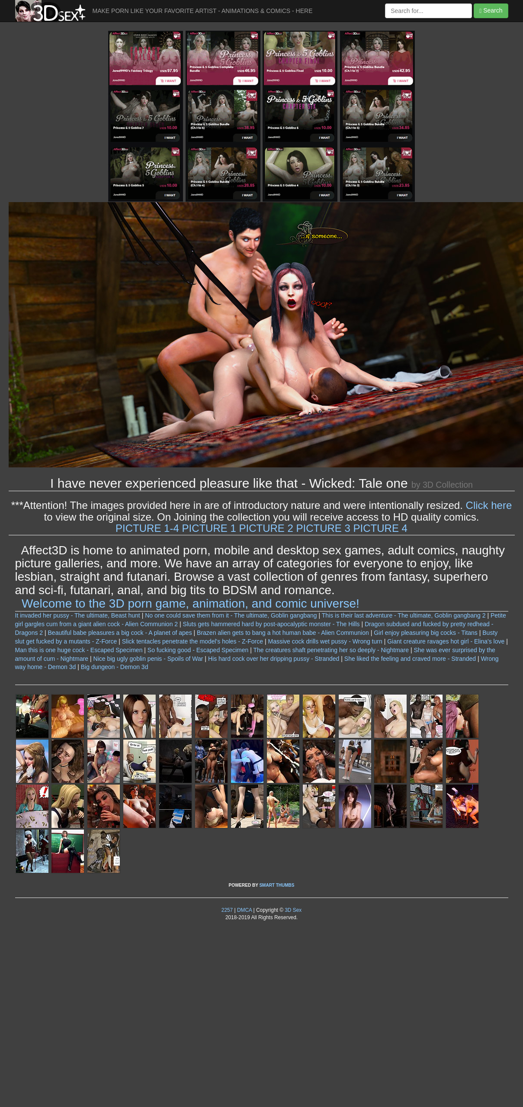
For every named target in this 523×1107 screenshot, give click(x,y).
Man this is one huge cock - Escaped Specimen (79, 650)
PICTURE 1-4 (147, 528)
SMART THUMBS (276, 885)
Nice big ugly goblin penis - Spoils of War (148, 658)
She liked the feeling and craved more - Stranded (410, 658)
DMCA (244, 910)
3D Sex (292, 910)
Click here (489, 505)
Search (490, 10)
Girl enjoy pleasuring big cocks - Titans (426, 632)
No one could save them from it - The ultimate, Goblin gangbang (231, 615)
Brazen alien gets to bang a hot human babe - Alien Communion (283, 632)
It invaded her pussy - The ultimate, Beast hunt (77, 615)
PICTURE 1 (209, 528)
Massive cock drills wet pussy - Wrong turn (325, 641)
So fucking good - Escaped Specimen (198, 650)
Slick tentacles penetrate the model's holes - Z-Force (192, 641)
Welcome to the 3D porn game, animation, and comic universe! (190, 603)
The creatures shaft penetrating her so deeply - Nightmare (331, 650)
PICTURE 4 (380, 528)
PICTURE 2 (266, 528)
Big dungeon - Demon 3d (114, 666)
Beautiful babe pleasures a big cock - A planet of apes (120, 632)
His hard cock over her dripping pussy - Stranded (273, 658)
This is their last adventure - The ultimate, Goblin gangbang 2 (404, 615)
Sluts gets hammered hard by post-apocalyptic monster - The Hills (271, 624)
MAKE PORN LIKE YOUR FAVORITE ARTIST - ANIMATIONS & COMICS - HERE (203, 10)
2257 (227, 910)
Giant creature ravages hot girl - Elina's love (445, 641)
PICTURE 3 (323, 528)
